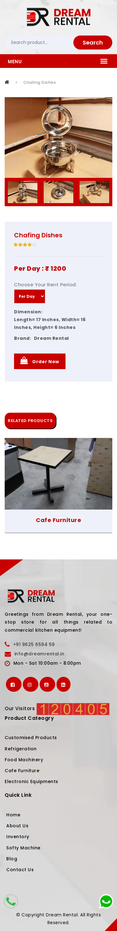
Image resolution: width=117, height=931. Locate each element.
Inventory (17, 837)
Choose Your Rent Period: (45, 284)
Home (13, 815)
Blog (11, 859)
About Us (17, 826)
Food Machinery (24, 760)
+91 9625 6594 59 (34, 644)
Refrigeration (21, 749)
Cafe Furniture (58, 520)
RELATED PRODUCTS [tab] (30, 421)
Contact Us (20, 870)
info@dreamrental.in (39, 654)
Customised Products (31, 737)
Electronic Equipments (31, 781)
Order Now (39, 361)
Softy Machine (23, 848)
